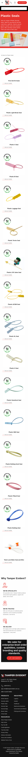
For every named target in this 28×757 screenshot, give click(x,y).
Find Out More (8, 83)
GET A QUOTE (22, 2)
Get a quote (14, 658)
